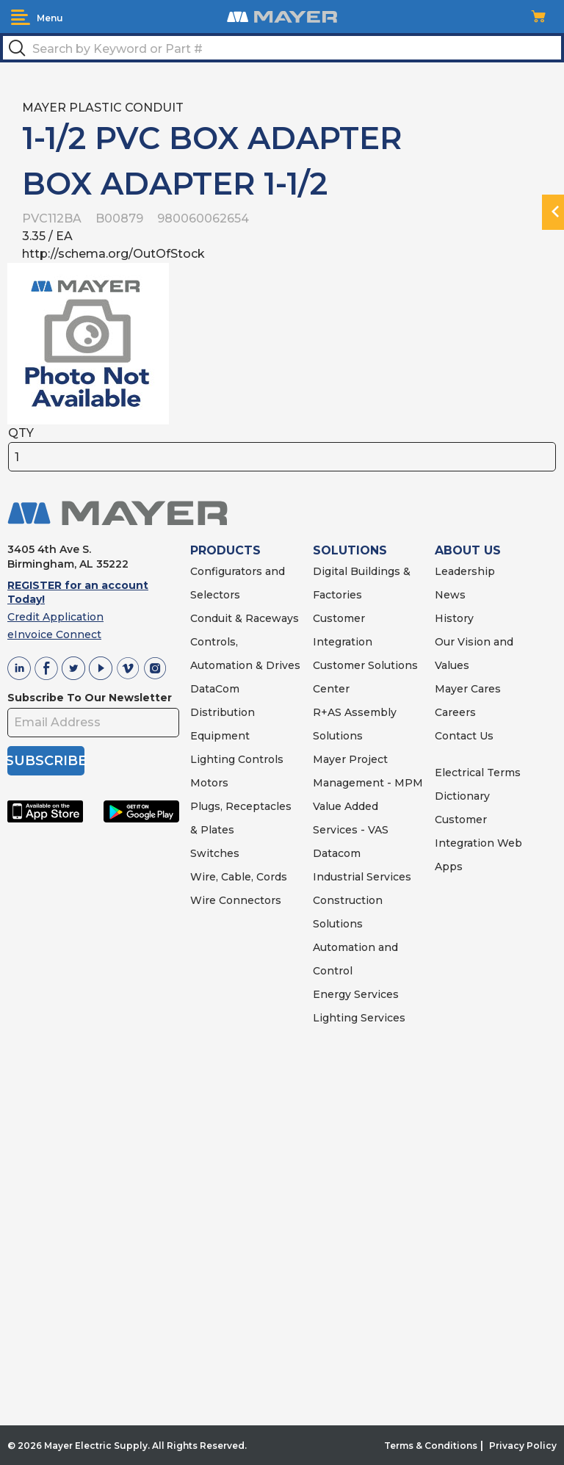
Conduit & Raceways (244, 618)
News (450, 594)
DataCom (214, 688)
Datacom (337, 853)
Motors (209, 782)
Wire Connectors (235, 900)
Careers (455, 712)
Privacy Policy (523, 1445)
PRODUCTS (225, 550)
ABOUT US (468, 550)
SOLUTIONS (350, 550)
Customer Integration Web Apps (478, 843)
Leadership (465, 571)
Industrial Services (362, 876)
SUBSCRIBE (45, 761)
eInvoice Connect (54, 634)
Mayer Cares (468, 688)
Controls (259, 759)
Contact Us (464, 735)
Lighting (212, 759)
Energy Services (356, 994)
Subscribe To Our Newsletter (89, 697)
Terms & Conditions (430, 1445)
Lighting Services (359, 1017)
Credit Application (55, 616)
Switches (214, 853)
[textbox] (282, 47)
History (454, 618)
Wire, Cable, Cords (238, 876)
